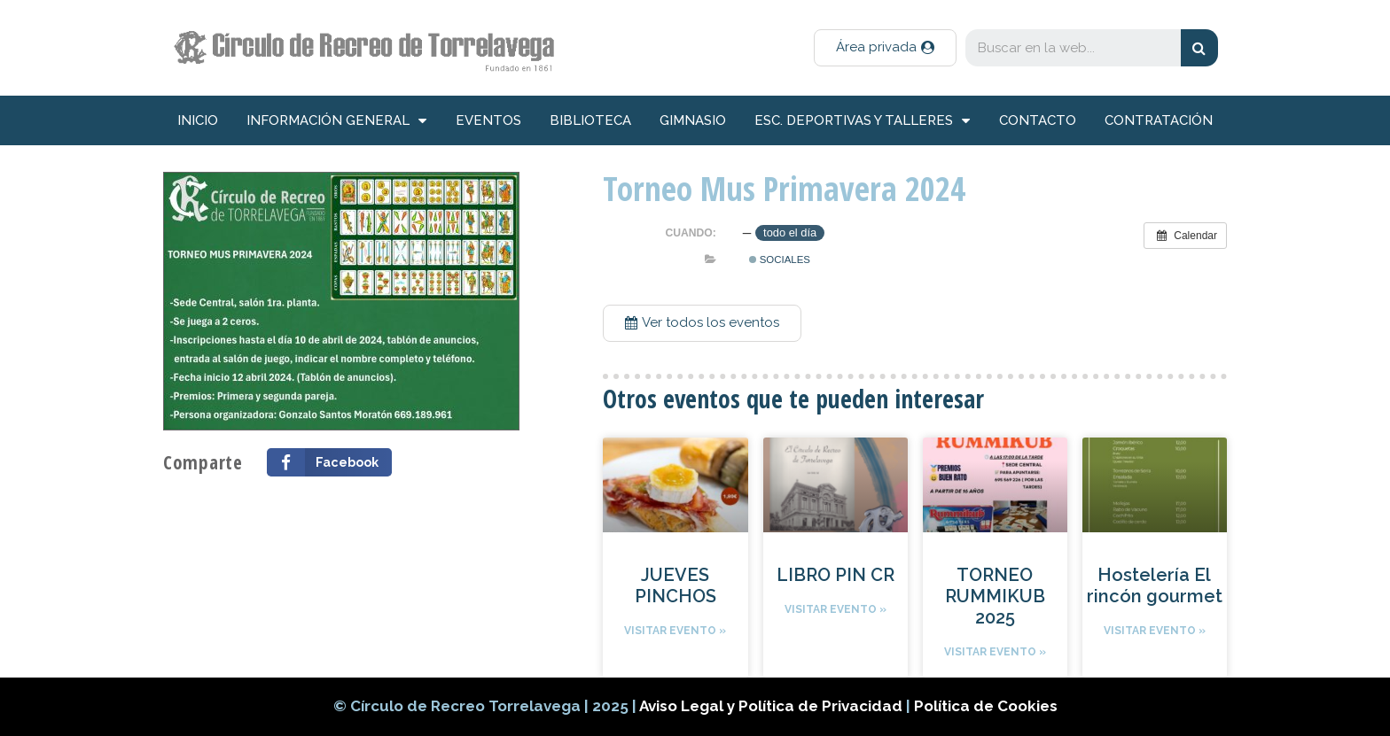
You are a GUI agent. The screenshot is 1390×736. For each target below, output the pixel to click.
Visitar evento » (675, 630)
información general (336, 121)
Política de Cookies (986, 706)
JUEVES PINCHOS (675, 585)
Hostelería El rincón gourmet (1154, 585)
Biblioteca (590, 120)
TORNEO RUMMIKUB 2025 (995, 596)
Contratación (1159, 120)
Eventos (488, 120)
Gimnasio (693, 120)
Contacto (1037, 120)
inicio (197, 120)
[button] (885, 47)
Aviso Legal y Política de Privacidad (772, 706)
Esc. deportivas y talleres (862, 121)
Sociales (779, 259)
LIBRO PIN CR (835, 574)
